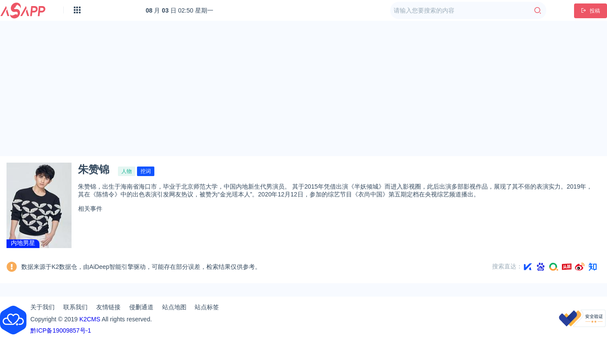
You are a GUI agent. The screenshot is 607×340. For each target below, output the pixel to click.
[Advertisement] (303, 88)
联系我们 (75, 307)
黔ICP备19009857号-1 (60, 330)
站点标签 (207, 307)
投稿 (590, 11)
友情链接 (108, 307)
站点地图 (174, 307)
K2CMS (89, 319)
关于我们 (42, 307)
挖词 (145, 171)
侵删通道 (141, 307)
